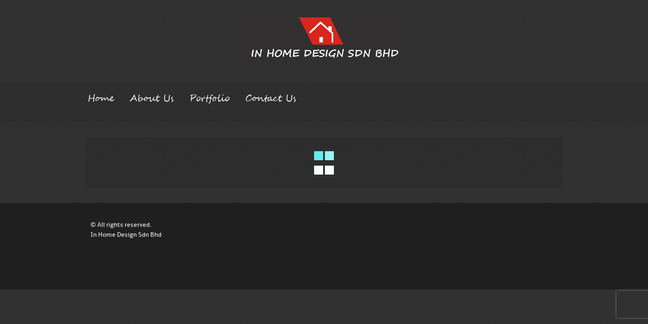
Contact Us (270, 98)
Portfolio (209, 98)
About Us (152, 98)
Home (101, 98)
